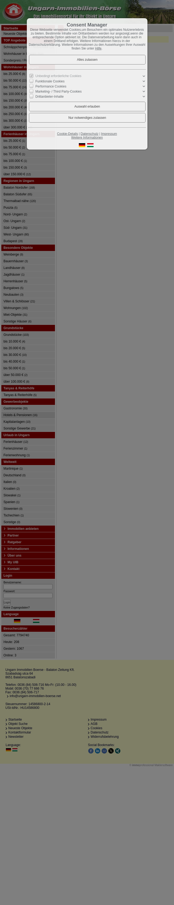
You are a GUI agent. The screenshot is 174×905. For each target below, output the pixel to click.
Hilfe (98, 48)
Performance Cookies (50, 86)
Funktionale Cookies (50, 81)
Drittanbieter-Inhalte (49, 96)
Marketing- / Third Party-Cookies (58, 91)
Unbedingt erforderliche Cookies (58, 76)
